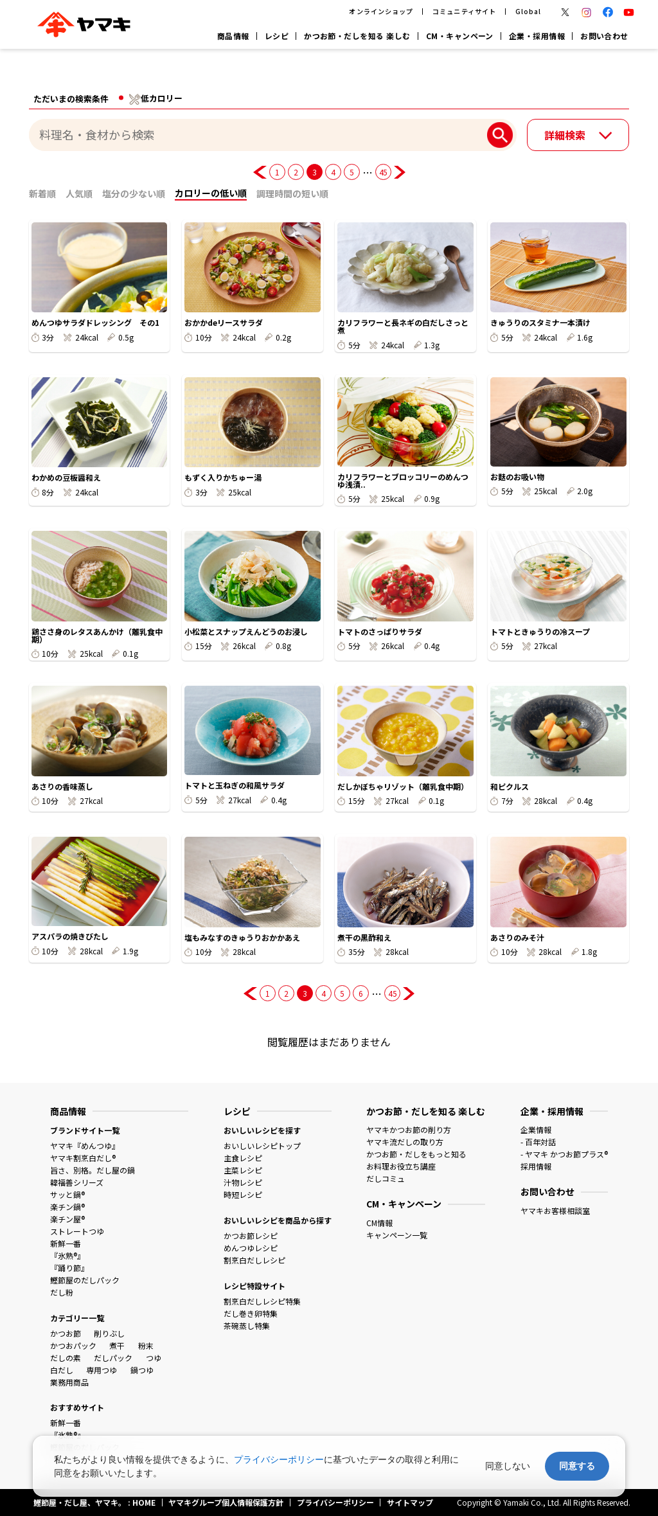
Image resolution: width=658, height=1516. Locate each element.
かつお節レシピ (251, 1235)
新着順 (42, 193)
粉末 (146, 1345)
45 (383, 171)
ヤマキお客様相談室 (555, 1210)
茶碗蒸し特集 (247, 1325)
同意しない (507, 1466)
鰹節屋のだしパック (85, 1279)
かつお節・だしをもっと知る (416, 1153)
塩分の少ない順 (133, 193)
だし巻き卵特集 (251, 1313)
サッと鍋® (67, 1194)
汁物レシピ (243, 1182)
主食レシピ (243, 1157)
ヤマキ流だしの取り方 (404, 1141)
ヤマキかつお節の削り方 (408, 1129)
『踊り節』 (69, 1267)
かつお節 (65, 1333)
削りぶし (109, 1333)
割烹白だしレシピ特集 (262, 1301)
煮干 (117, 1345)
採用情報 (535, 1166)
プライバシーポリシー (279, 1459)
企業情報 (535, 1129)
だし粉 (61, 1292)
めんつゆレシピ (251, 1247)
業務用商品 (69, 1382)
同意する (577, 1466)
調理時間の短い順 (292, 193)
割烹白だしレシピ (254, 1259)
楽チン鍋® (67, 1206)
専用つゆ (101, 1369)
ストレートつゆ (77, 1231)
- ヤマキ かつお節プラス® (564, 1153)
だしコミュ (385, 1178)
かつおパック (73, 1345)
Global (528, 11)
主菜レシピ (243, 1169)
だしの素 (65, 1357)
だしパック (113, 1357)
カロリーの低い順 (211, 192)
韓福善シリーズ (76, 1182)
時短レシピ (243, 1194)
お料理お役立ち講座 (401, 1166)
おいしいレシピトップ (262, 1145)
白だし (61, 1369)
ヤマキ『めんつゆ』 (85, 1145)
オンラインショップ (381, 11)
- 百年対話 (538, 1141)
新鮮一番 (65, 1243)
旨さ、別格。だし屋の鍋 (92, 1169)
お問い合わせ (604, 35)
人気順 (79, 193)
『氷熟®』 (67, 1255)
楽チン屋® (67, 1218)
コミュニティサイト (463, 11)
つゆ (153, 1357)
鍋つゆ (142, 1369)
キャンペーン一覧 (396, 1234)
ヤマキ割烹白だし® (83, 1157)
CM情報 (379, 1222)
